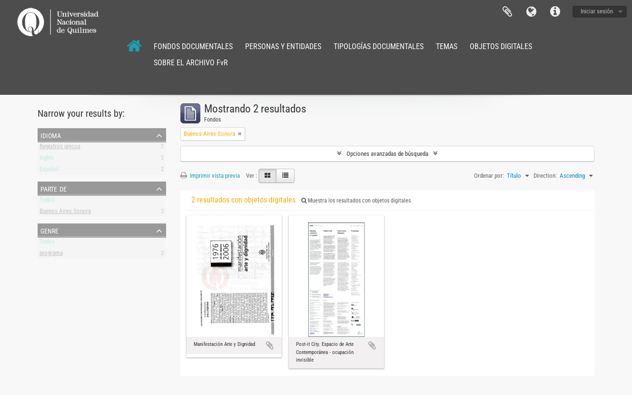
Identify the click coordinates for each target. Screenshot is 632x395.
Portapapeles (507, 12)
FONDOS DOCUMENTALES (193, 46)
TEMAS (446, 46)
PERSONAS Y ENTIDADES (283, 46)
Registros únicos (60, 148)
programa (51, 254)
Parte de (53, 188)
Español (49, 170)
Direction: (545, 175)
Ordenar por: (489, 175)
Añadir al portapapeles (270, 345)
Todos (47, 201)
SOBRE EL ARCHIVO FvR (191, 62)
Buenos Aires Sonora (65, 212)
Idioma (531, 12)
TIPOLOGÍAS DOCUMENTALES (379, 46)
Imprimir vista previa (210, 175)
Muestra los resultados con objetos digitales (356, 200)
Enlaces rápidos (555, 12)
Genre (49, 230)
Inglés (47, 159)
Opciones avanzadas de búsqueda (387, 153)
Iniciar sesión (597, 11)
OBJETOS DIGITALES (501, 46)
